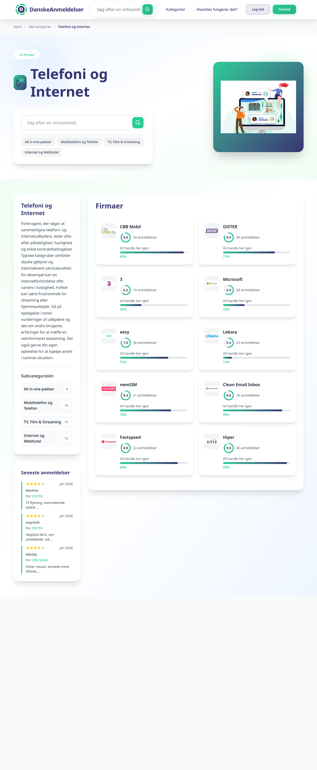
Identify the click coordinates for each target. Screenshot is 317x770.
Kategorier (175, 9)
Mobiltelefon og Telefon (79, 142)
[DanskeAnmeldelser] (50, 9)
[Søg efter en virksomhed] (123, 9)
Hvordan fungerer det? (217, 9)
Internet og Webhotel (42, 152)
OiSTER (37, 496)
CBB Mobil (40, 560)
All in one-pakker (38, 142)
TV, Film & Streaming (124, 142)
